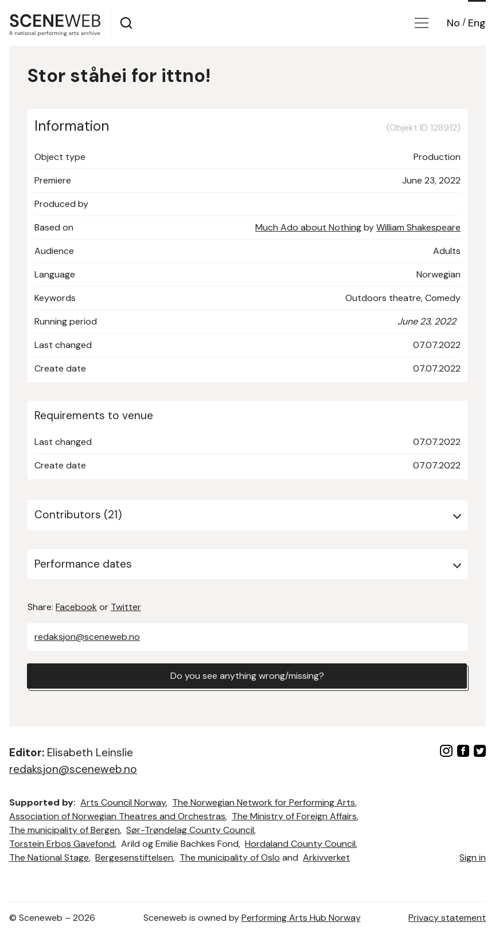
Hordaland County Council (300, 844)
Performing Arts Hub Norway (301, 918)
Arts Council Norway (123, 802)
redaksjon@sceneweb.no (87, 637)
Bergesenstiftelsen (134, 857)
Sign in (472, 857)
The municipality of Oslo (230, 857)
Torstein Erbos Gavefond (62, 844)
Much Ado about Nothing (308, 227)
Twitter (126, 607)
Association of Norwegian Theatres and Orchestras (117, 816)
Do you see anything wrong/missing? (247, 676)
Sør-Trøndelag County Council (190, 830)
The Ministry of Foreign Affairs (294, 816)
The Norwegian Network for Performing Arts (263, 802)
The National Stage (49, 857)
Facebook (76, 607)
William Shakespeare (418, 227)
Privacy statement (447, 918)
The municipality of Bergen (64, 830)
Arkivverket (326, 857)
